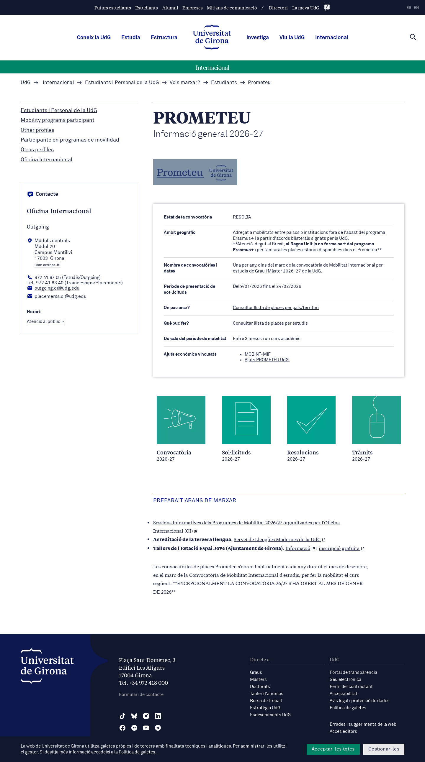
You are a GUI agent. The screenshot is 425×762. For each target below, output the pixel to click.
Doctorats (260, 686)
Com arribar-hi (48, 265)
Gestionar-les (383, 749)
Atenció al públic (46, 321)
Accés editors (343, 731)
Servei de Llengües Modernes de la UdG (280, 539)
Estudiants (146, 7)
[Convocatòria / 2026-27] (181, 429)
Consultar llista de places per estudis (270, 323)
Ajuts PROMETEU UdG (267, 360)
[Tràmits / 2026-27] (376, 429)
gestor (31, 752)
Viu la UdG (292, 37)
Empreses (192, 7)
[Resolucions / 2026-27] (311, 429)
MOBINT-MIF (258, 354)
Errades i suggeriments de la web (363, 724)
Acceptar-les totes (333, 749)
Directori (278, 7)
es (408, 8)
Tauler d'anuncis (266, 694)
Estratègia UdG (265, 708)
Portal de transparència (353, 672)
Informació (300, 547)
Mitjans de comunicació (232, 7)
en (416, 8)
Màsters (258, 679)
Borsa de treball (266, 701)
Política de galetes (348, 708)
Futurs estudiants (112, 7)
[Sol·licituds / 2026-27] (246, 429)
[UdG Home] (212, 37)
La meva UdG (305, 7)
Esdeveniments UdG (270, 715)
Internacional (331, 37)
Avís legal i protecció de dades (360, 701)
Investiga (257, 37)
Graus (256, 672)
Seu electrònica (345, 679)
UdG (26, 82)
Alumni (170, 7)
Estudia (130, 37)
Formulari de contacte (141, 694)
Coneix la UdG (94, 37)
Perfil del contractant (351, 686)
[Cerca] (413, 37)
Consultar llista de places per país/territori (276, 308)
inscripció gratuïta (341, 547)
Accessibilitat (343, 694)
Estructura (164, 37)
